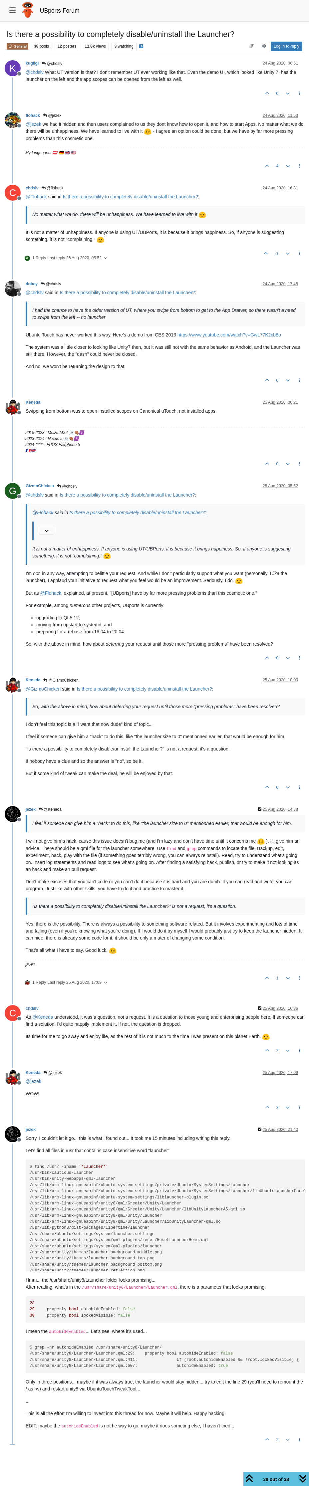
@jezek (52, 115)
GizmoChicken (40, 486)
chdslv (32, 188)
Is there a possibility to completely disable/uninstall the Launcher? (130, 196)
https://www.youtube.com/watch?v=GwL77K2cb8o (229, 334)
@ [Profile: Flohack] (36, 196)
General (17, 46)
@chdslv (52, 63)
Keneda (33, 402)
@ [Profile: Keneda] (42, 1017)
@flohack (53, 188)
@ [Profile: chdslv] (35, 72)
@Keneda (50, 809)
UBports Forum (60, 10)
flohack (33, 115)
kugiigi (32, 63)
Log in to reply (286, 46)
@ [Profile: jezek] (33, 124)
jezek (31, 809)
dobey (32, 284)
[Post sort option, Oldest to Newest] (251, 46)
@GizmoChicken (61, 680)
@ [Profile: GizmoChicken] (43, 689)
